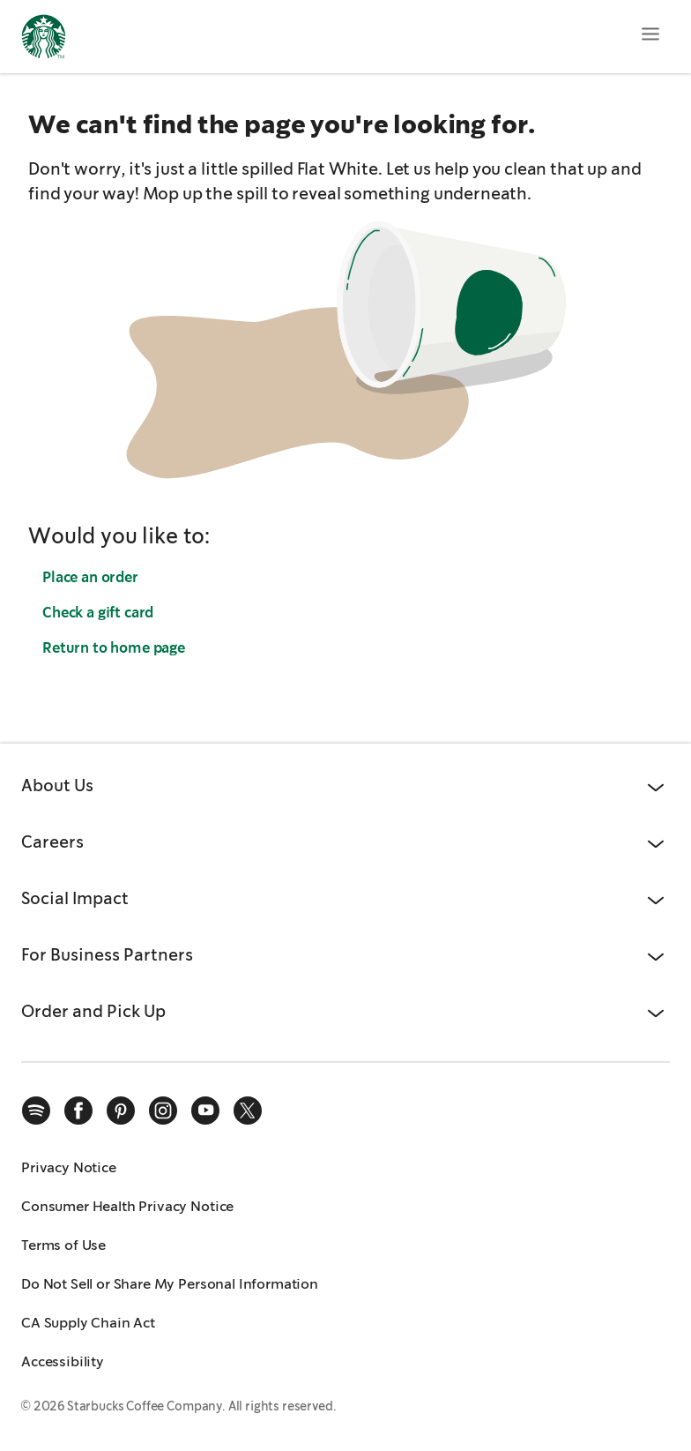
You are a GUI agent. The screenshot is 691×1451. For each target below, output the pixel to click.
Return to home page (113, 648)
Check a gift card (97, 612)
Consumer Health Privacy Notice (127, 1206)
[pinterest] (120, 1110)
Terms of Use (63, 1245)
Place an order (90, 577)
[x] (247, 1110)
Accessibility (62, 1361)
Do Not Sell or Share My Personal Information (169, 1284)
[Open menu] (650, 33)
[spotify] (36, 1110)
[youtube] (205, 1110)
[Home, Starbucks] (43, 39)
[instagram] (163, 1110)
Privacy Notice (68, 1167)
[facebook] (78, 1110)
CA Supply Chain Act (88, 1322)
